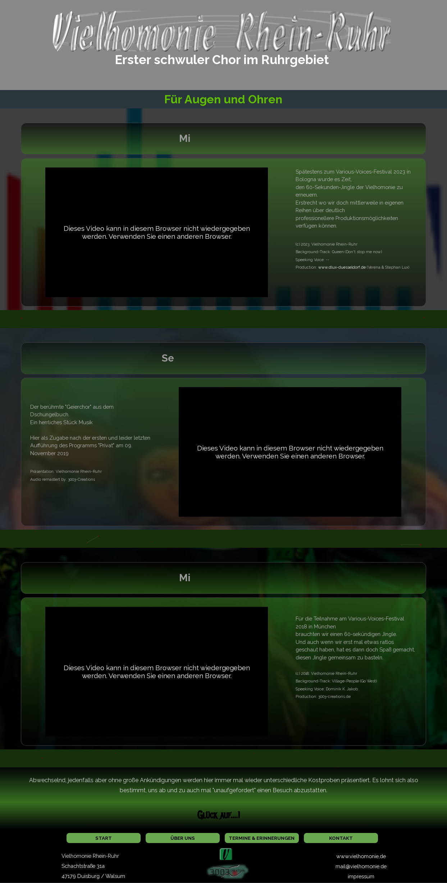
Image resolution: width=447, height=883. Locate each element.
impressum (361, 876)
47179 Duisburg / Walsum (93, 876)
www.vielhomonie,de (361, 856)
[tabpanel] (222, 59)
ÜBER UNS (182, 838)
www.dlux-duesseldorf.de (342, 267)
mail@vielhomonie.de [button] (361, 866)
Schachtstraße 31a (83, 866)
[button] (226, 852)
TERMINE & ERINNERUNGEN (262, 838)
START (103, 838)
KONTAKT (341, 838)
